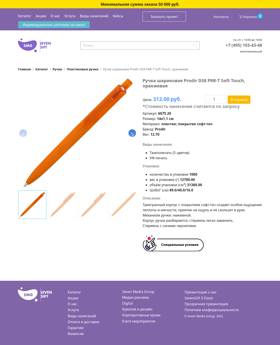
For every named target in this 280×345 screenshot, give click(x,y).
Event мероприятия (138, 321)
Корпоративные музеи (141, 315)
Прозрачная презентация (206, 304)
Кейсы (118, 16)
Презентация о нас (201, 292)
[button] (132, 133)
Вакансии (76, 333)
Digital (127, 303)
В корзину (239, 99)
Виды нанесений (94, 16)
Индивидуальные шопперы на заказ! (54, 24)
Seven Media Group (138, 291)
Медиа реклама (135, 297)
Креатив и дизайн (137, 309)
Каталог (24, 16)
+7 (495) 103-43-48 (244, 45)
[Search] (140, 45)
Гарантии (76, 327)
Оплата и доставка (83, 321)
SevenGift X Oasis (199, 298)
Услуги (69, 16)
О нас (55, 16)
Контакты (221, 16)
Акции (41, 16)
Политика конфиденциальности (212, 309)
